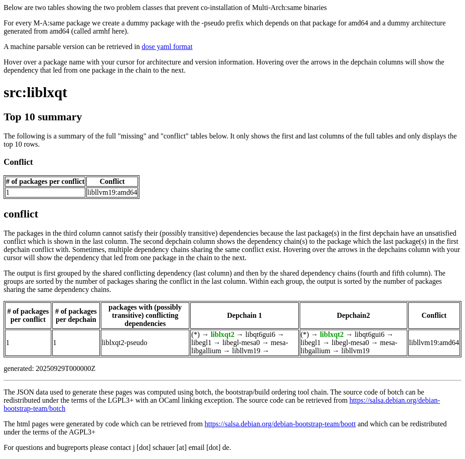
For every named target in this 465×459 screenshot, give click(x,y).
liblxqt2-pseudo (124, 342)
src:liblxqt (35, 92)
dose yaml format (167, 46)
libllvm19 (246, 351)
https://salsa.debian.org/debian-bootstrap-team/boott (280, 424)
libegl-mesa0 (241, 342)
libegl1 (201, 342)
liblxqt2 (222, 334)
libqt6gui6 (260, 334)
